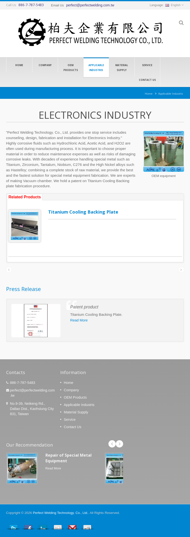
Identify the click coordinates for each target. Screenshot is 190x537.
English (172, 5)
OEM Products (70, 67)
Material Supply (121, 67)
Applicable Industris (96, 67)
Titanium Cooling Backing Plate (83, 212)
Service (147, 65)
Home (19, 65)
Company (45, 65)
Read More (79, 320)
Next (119, 444)
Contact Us (147, 79)
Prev (112, 444)
